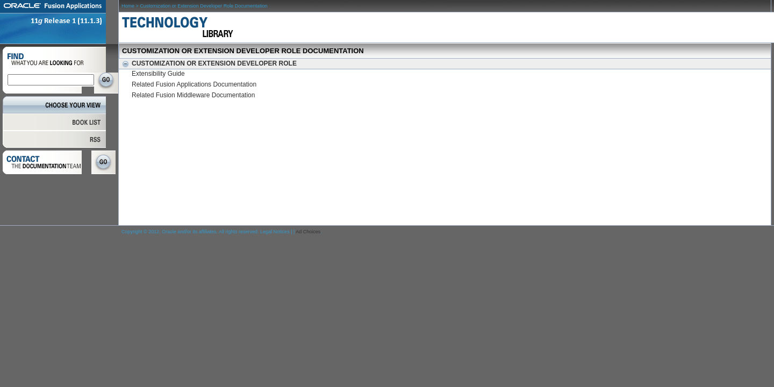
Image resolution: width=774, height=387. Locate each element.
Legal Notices (275, 231)
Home (127, 6)
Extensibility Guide (158, 73)
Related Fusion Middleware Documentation (193, 95)
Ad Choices (308, 231)
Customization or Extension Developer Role (208, 63)
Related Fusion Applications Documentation (194, 84)
